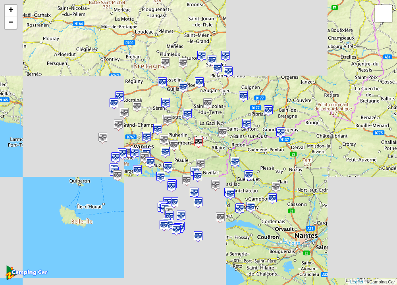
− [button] (10, 23)
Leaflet (356, 281)
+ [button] (10, 11)
